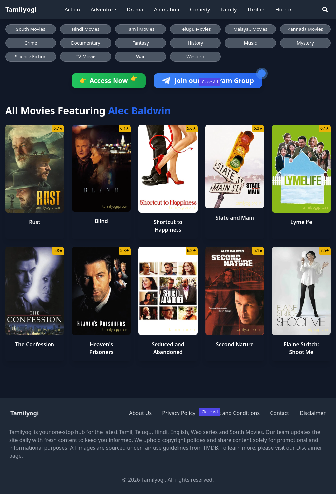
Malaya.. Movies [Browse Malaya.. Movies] (250, 29)
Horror (283, 9)
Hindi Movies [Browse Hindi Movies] (86, 29)
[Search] (325, 9)
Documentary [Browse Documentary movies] (85, 43)
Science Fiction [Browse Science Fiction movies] (31, 56)
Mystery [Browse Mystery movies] (305, 43)
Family (228, 9)
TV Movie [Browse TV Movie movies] (85, 56)
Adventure (103, 9)
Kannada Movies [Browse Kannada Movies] (305, 29)
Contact (279, 413)
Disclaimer (313, 413)
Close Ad (210, 82)
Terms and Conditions (233, 413)
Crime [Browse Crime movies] (30, 43)
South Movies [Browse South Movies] (30, 29)
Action (72, 9)
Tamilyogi (21, 9)
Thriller (255, 9)
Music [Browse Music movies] (250, 43)
